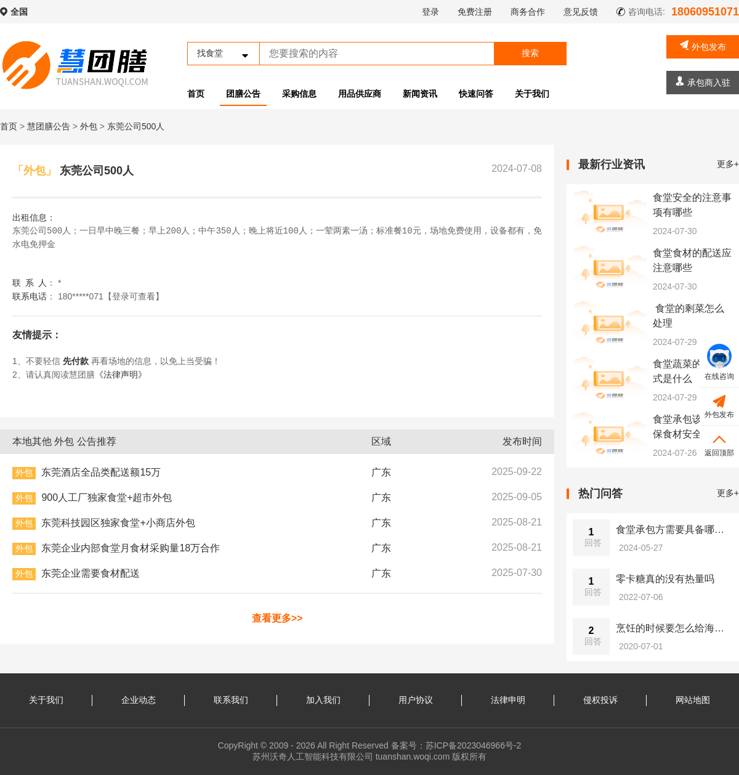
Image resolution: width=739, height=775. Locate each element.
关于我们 (532, 94)
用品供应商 (359, 94)
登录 (430, 12)
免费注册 (475, 12)
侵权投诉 (600, 700)
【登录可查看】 (133, 296)
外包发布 (703, 46)
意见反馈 (580, 12)
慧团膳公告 (48, 126)
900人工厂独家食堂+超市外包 (106, 497)
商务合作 (528, 12)
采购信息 (299, 94)
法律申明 (508, 700)
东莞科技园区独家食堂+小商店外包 (118, 522)
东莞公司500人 (135, 126)
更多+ (728, 164)
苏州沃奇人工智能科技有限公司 (312, 756)
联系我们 (231, 700)
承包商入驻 (703, 81)
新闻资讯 (420, 94)
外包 (90, 126)
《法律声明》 (121, 374)
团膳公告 (243, 94)
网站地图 (693, 700)
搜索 (530, 53)
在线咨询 (719, 362)
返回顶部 (719, 444)
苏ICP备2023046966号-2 (474, 745)
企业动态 (138, 700)
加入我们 (323, 700)
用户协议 (415, 700)
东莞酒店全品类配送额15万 (101, 472)
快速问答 (476, 94)
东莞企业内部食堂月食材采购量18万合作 (130, 548)
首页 (195, 94)
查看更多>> (277, 618)
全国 (19, 12)
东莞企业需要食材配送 (90, 573)
